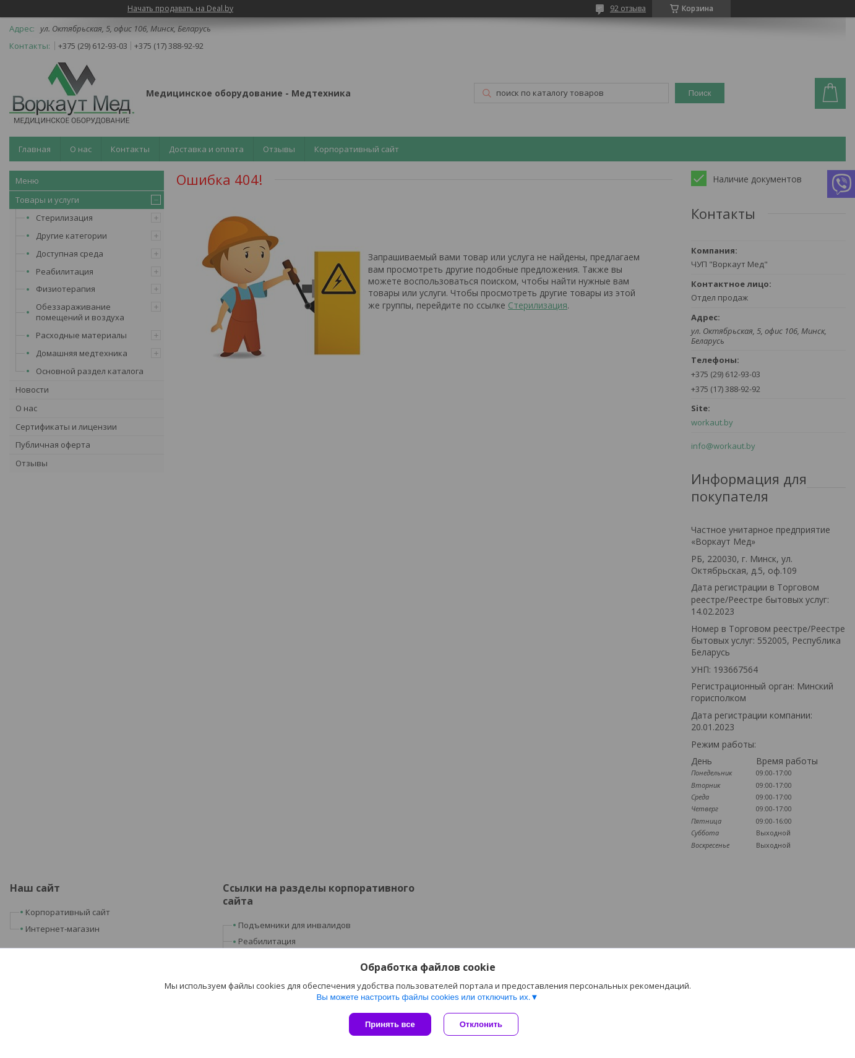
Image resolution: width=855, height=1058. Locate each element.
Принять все (390, 1024)
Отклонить (481, 1024)
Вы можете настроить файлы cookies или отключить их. (423, 997)
